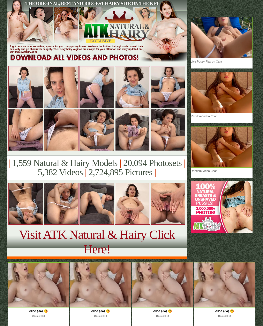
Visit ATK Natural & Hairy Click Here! (97, 241)
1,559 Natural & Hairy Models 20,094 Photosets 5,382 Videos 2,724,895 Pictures (96, 167)
